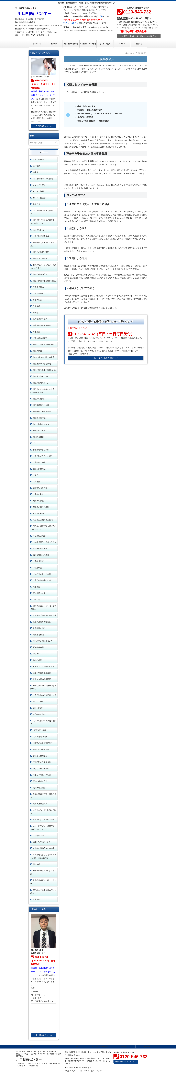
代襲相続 (36, 306)
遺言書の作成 (38, 230)
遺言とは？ (37, 482)
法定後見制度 (38, 561)
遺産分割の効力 (39, 462)
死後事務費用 (38, 647)
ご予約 (100, 16)
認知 (34, 443)
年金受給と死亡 (39, 536)
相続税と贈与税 (39, 418)
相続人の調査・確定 (41, 252)
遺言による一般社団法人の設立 (43, 811)
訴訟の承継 (37, 660)
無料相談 (36, 166)
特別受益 (36, 332)
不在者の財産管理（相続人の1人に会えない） (43, 527)
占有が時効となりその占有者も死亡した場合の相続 (43, 856)
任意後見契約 (38, 287)
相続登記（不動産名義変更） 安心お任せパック (43, 221)
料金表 (35, 172)
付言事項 (36, 654)
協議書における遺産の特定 (43, 820)
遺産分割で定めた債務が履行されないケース (43, 827)
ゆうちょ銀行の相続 (41, 768)
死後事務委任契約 (40, 319)
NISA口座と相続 (39, 730)
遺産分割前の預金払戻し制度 (44, 695)
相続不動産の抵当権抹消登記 (44, 281)
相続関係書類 (38, 437)
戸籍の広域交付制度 (41, 749)
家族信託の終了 (39, 593)
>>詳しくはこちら (70, 23)
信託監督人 (37, 599)
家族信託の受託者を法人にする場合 (43, 607)
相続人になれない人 (41, 383)
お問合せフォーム (43, 126)
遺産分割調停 (38, 708)
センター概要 (38, 191)
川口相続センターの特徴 (43, 179)
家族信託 (36, 587)
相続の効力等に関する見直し (44, 357)
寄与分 (35, 313)
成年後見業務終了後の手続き (44, 542)
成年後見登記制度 (40, 804)
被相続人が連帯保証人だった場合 (43, 891)
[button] (56, 142)
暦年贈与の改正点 (40, 756)
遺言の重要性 (38, 294)
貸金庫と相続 (38, 635)
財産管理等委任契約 (41, 450)
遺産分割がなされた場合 (43, 456)
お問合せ (36, 204)
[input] (44, 142)
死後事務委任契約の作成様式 (44, 615)
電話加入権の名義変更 (42, 679)
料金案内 (147, 1046)
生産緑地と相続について (43, 641)
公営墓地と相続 (39, 628)
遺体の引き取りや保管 (42, 574)
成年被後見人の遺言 (41, 555)
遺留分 (35, 475)
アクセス (76, 1046)
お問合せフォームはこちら (125, 1062)
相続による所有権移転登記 (43, 344)
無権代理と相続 (39, 788)
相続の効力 (37, 351)
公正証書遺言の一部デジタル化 (43, 881)
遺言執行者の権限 (40, 488)
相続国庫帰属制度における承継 (43, 872)
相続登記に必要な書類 (42, 411)
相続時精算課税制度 (41, 405)
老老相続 (36, 899)
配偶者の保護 (38, 501)
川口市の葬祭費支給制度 (43, 743)
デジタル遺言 (38, 701)
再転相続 (36, 864)
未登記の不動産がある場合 (43, 848)
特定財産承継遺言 (40, 338)
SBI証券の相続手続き (41, 842)
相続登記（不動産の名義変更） (42, 244)
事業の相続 (37, 300)
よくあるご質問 (39, 185)
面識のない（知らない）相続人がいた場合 (43, 266)
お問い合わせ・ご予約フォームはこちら (139, 36)
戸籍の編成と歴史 (40, 781)
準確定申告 (37, 568)
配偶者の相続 (38, 513)
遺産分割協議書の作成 (42, 580)
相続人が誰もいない (41, 376)
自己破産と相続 (39, 714)
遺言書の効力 (38, 494)
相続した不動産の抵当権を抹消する (43, 687)
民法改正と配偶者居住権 (43, 520)
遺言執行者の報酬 (40, 737)
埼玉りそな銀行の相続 (42, 775)
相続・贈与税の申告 (41, 424)
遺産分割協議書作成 (41, 236)
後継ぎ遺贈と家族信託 (42, 622)
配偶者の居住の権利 (41, 507)
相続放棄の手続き (40, 258)
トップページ (38, 159)
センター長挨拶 (39, 198)
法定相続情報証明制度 (42, 325)
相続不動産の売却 (40, 274)
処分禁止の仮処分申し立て (43, 666)
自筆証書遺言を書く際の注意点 (43, 795)
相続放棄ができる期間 (42, 364)
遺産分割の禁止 (39, 469)
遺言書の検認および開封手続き (43, 722)
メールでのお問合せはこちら (105, 358)
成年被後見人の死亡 (41, 548)
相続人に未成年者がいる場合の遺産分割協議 (43, 390)
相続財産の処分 (39, 431)
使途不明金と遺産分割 (42, 673)
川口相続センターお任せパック (43, 212)
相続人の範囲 (38, 399)
